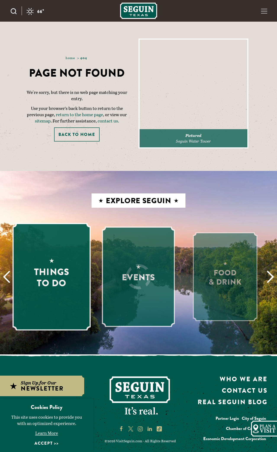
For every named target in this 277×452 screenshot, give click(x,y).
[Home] (139, 10)
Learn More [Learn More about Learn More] (46, 433)
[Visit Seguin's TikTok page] (159, 428)
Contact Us (244, 390)
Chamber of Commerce (246, 428)
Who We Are (243, 379)
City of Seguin (254, 418)
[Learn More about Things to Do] (52, 277)
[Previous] (6, 277)
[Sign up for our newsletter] (47, 386)
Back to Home (76, 134)
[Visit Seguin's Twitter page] (130, 428)
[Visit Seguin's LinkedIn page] (149, 428)
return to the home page (79, 114)
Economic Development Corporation (234, 439)
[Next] (271, 277)
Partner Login (227, 418)
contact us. (108, 121)
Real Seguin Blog (232, 402)
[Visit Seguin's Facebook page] (121, 428)
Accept (43, 443)
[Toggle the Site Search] (16, 10)
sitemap (43, 121)
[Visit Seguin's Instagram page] (140, 428)
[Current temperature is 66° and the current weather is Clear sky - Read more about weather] (35, 11)
